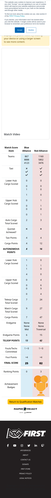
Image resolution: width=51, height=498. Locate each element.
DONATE (25, 464)
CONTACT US (25, 460)
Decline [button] (31, 30)
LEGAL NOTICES (25, 478)
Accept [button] (19, 30)
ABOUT (25, 455)
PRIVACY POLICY (25, 473)
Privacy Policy (16, 16)
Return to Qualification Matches (25, 401)
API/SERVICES (25, 450)
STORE (25, 469)
